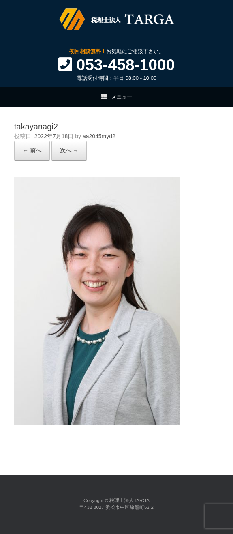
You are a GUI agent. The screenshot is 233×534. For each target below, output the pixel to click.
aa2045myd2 (99, 136)
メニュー (116, 97)
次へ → (69, 150)
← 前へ (32, 150)
